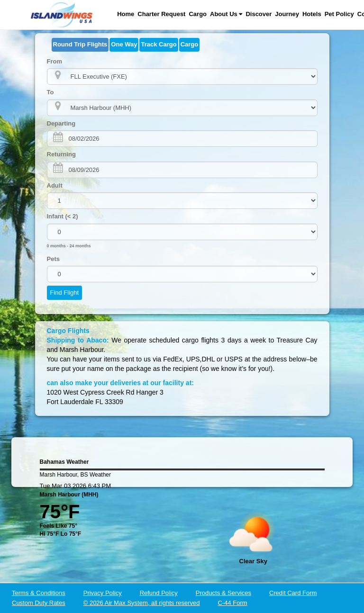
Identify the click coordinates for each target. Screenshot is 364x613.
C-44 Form (232, 602)
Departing (61, 123)
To (50, 92)
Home (125, 14)
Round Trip (80, 44)
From (55, 61)
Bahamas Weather (64, 462)
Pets (53, 258)
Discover (259, 14)
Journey (287, 14)
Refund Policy (159, 592)
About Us (226, 14)
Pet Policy (339, 14)
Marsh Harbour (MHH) (69, 494)
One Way (124, 44)
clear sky (253, 561)
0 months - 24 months (69, 245)
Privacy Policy (102, 592)
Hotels (311, 14)
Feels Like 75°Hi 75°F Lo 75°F (61, 530)
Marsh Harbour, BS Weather (75, 474)
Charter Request (161, 14)
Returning (61, 154)
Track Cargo (158, 44)
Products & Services (223, 592)
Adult (55, 185)
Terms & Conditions (38, 592)
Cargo (198, 14)
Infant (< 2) (62, 216)
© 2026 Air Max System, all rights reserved (141, 602)
